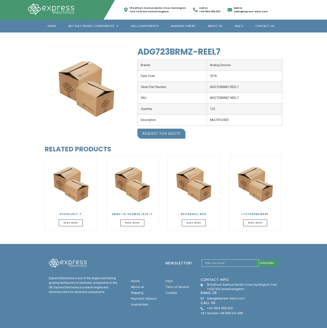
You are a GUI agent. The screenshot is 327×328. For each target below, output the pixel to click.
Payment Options (144, 299)
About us (215, 26)
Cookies (171, 293)
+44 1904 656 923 (220, 308)
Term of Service (177, 287)
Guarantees (139, 304)
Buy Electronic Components (94, 26)
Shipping (137, 293)
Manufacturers (183, 26)
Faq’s (239, 26)
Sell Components (145, 26)
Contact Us (264, 26)
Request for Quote (161, 133)
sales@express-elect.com (226, 298)
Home (52, 26)
